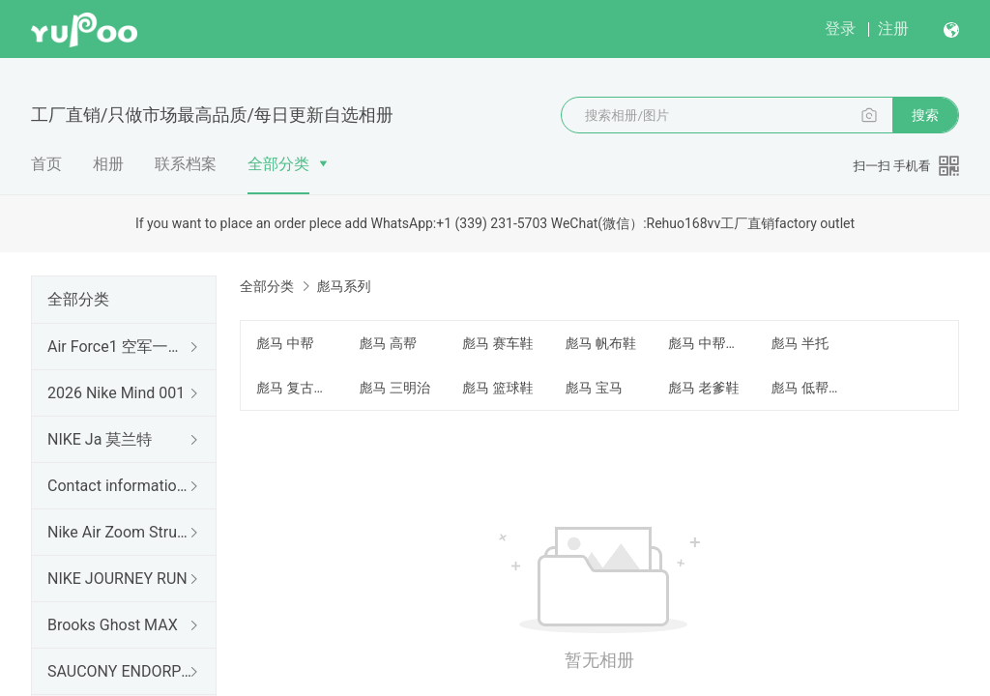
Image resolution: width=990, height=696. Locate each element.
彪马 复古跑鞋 (295, 387)
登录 (840, 28)
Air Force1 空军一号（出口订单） (119, 346)
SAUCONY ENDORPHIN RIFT (119, 671)
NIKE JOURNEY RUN (117, 578)
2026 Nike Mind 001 (116, 393)
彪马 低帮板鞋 (810, 387)
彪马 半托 (799, 343)
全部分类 (278, 164)
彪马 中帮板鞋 (707, 343)
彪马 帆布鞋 (600, 343)
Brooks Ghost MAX (112, 625)
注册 (893, 28)
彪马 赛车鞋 (497, 343)
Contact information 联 (119, 486)
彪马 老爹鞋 (703, 387)
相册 (108, 164)
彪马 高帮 (387, 343)
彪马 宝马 (593, 387)
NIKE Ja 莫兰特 (99, 439)
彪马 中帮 (284, 343)
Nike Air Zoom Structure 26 (119, 532)
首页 (46, 164)
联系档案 (186, 164)
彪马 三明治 (394, 387)
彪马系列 (343, 286)
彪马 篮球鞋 (497, 387)
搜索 (925, 115)
